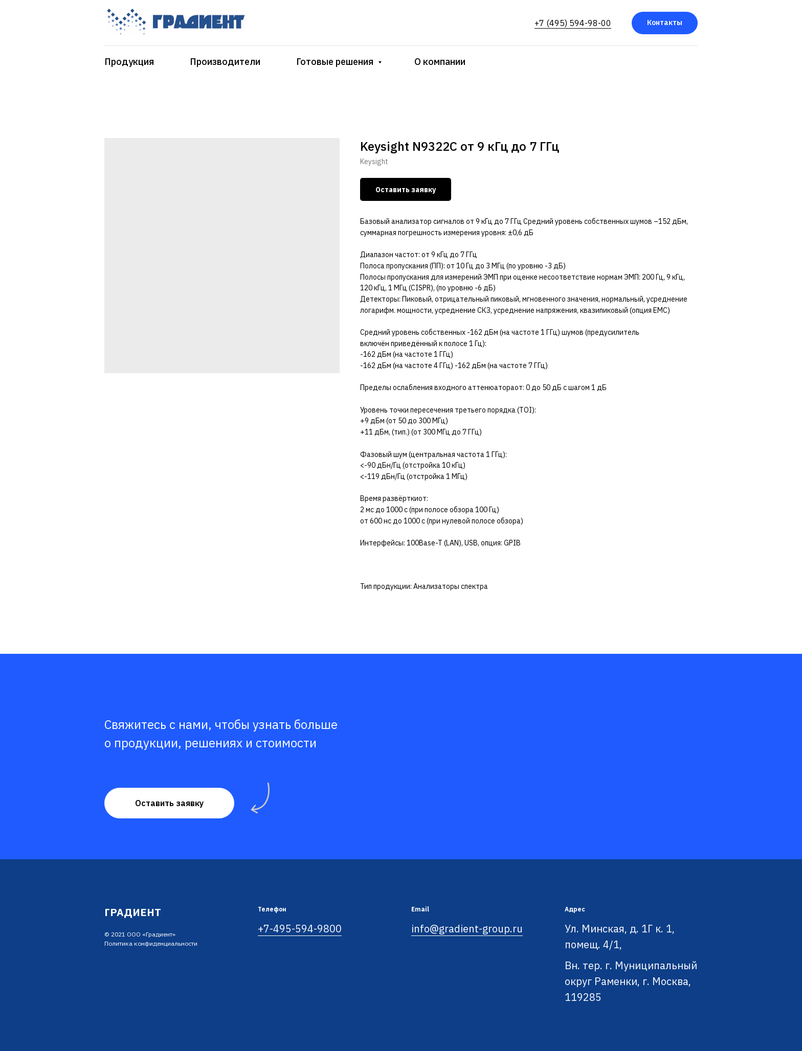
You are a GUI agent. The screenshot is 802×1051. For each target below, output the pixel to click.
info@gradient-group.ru (467, 928)
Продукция (129, 61)
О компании (439, 61)
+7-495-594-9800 (300, 928)
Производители (225, 61)
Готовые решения (335, 61)
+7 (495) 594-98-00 (572, 23)
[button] (169, 803)
